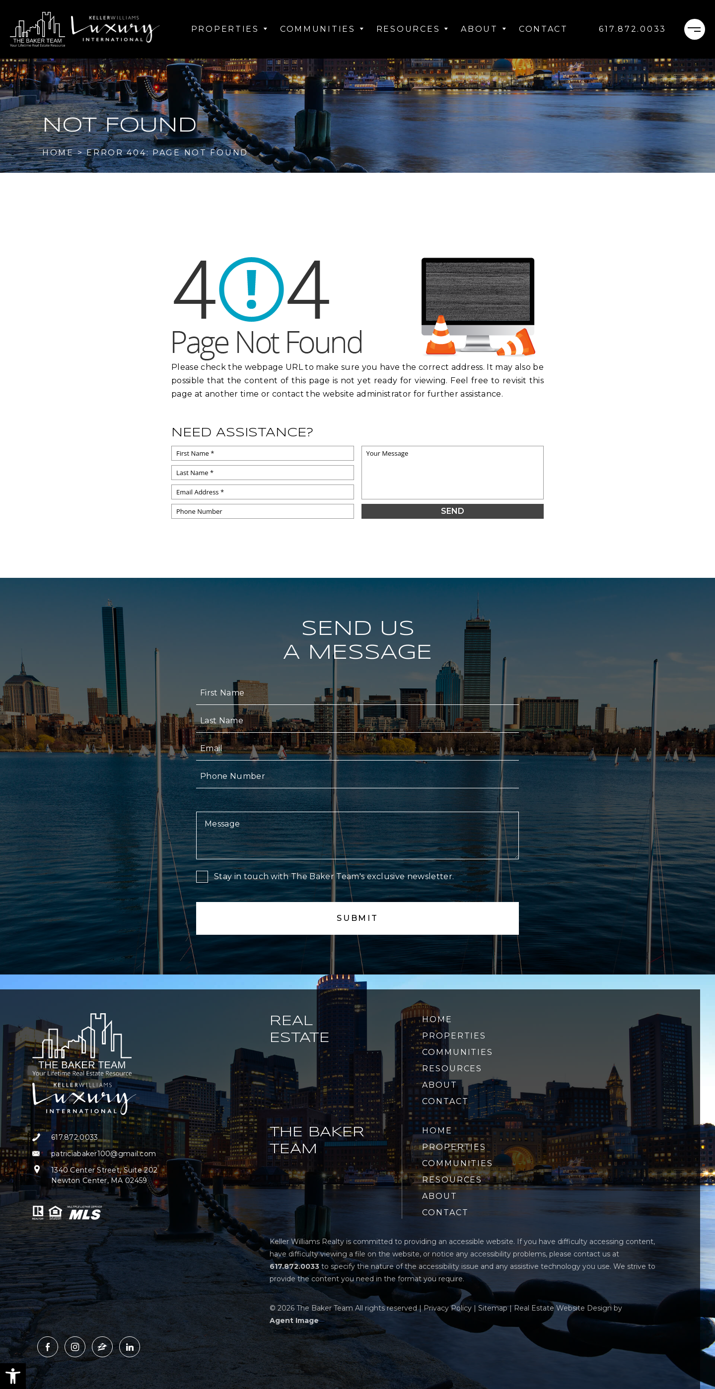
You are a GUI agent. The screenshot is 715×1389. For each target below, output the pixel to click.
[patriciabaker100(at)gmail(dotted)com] (110, 1154)
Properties (229, 29)
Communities (322, 29)
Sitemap (492, 1308)
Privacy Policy (448, 1308)
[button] (13, 1376)
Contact (543, 29)
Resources (412, 29)
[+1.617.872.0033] (632, 29)
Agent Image (294, 1320)
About (484, 29)
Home (437, 1019)
